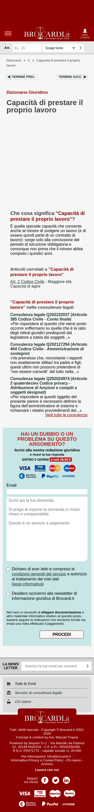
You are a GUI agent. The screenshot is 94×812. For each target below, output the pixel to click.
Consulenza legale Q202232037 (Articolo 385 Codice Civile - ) (48, 317)
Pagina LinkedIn (66, 778)
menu (8, 33)
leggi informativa (27, 584)
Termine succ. (70, 77)
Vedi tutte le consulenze (66, 415)
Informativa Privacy (25, 760)
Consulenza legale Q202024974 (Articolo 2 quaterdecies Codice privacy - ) (48, 385)
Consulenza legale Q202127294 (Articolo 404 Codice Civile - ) (48, 349)
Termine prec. (23, 77)
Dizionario (14, 60)
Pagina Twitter (55, 778)
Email (12, 485)
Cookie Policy (53, 760)
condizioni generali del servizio (39, 574)
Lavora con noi (47, 770)
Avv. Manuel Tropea (63, 737)
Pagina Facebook (44, 778)
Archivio (47, 764)
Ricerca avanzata (89, 48)
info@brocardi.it (59, 756)
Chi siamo (73, 760)
